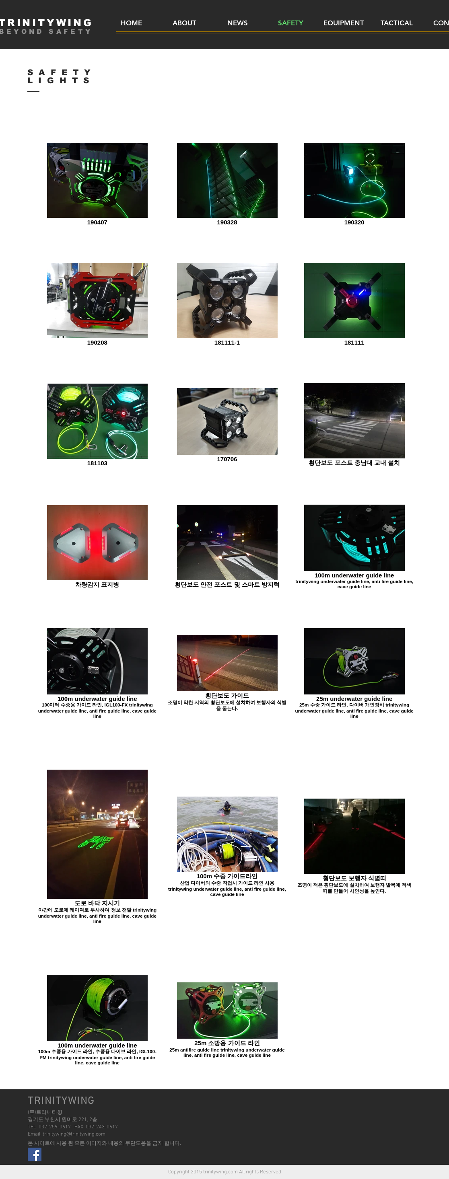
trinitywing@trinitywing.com (74, 1134)
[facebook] (34, 1154)
